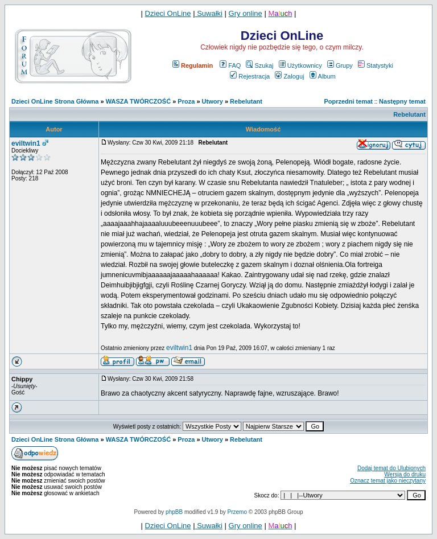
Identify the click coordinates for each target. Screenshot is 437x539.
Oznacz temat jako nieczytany (388, 481)
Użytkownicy (300, 65)
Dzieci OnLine (168, 13)
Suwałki (208, 13)
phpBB (174, 512)
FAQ (230, 65)
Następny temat (402, 101)
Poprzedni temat (348, 101)
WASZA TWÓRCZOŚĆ (138, 101)
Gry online (245, 13)
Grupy (340, 65)
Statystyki (375, 65)
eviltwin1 (25, 143)
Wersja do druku (405, 474)
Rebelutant (246, 101)
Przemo (237, 512)
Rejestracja (250, 76)
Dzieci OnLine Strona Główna (54, 101)
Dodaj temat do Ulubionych (391, 468)
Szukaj (259, 65)
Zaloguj (289, 76)
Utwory (212, 101)
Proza (186, 101)
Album (323, 76)
